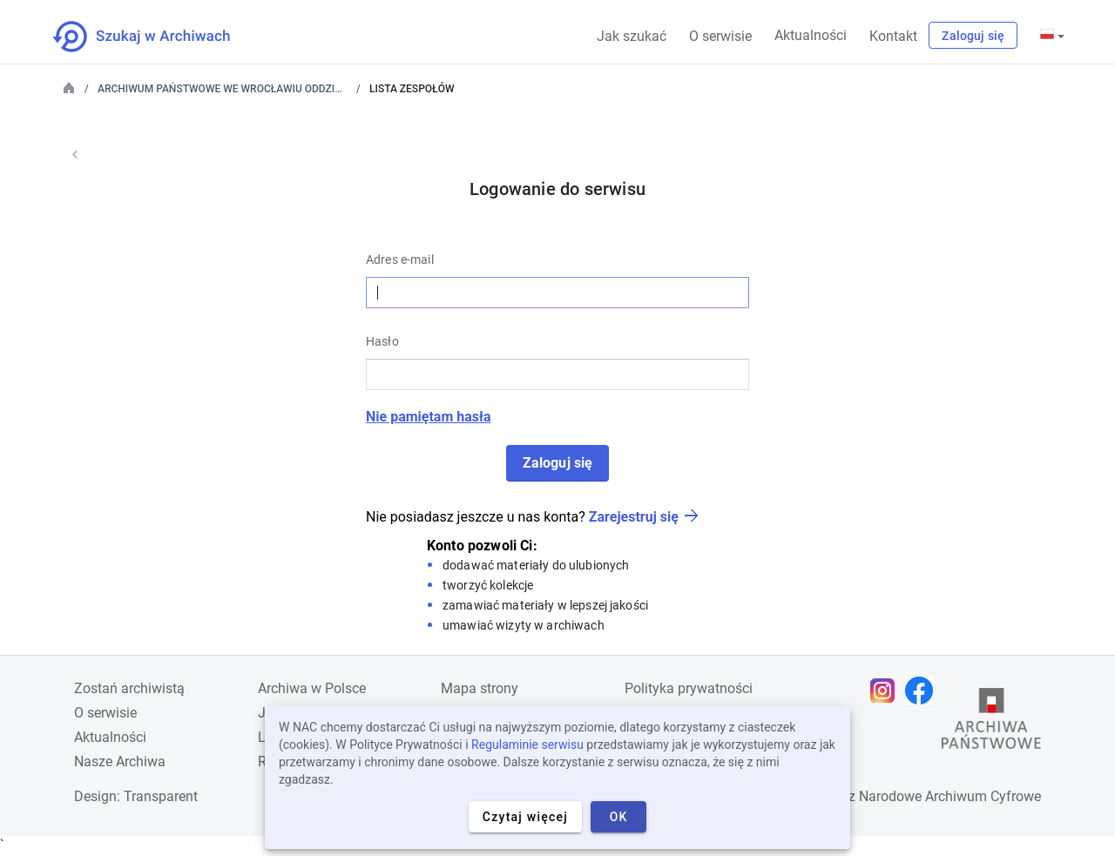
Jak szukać (631, 36)
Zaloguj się (973, 36)
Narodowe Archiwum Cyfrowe (950, 796)
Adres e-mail (400, 259)
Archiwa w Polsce (312, 688)
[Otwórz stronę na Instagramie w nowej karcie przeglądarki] (886, 690)
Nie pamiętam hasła (428, 416)
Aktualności (810, 35)
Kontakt (893, 36)
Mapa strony (479, 688)
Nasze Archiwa (120, 761)
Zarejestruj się (634, 517)
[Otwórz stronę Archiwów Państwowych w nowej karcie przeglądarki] (991, 723)
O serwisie (720, 36)
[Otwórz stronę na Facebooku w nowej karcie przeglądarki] (923, 690)
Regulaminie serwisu (527, 745)
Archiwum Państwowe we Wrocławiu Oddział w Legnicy (251, 89)
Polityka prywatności (689, 688)
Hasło (382, 341)
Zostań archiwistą (129, 688)
